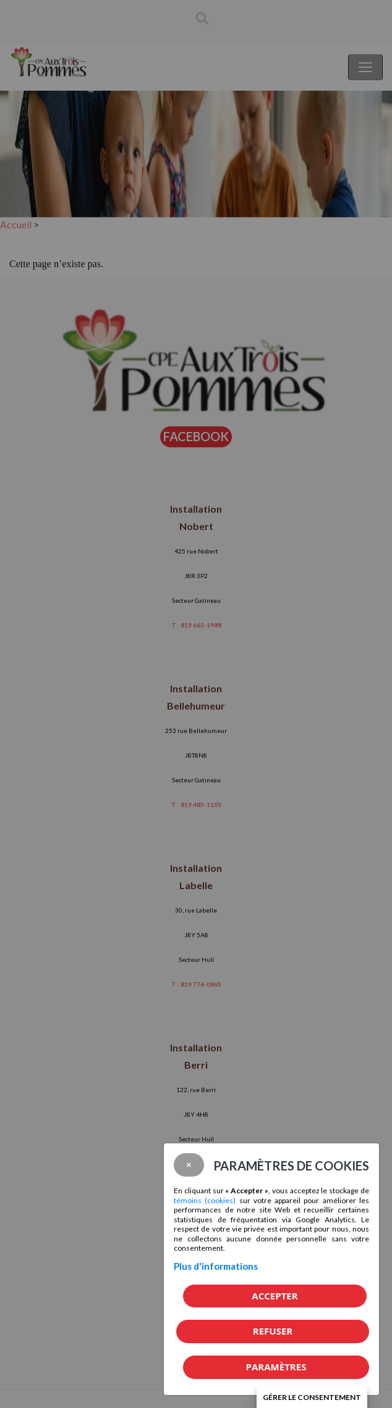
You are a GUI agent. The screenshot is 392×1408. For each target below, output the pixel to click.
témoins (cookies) (205, 1200)
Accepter (274, 1296)
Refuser (272, 1331)
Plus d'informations (216, 1266)
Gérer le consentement (312, 1397)
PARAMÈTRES (276, 1366)
